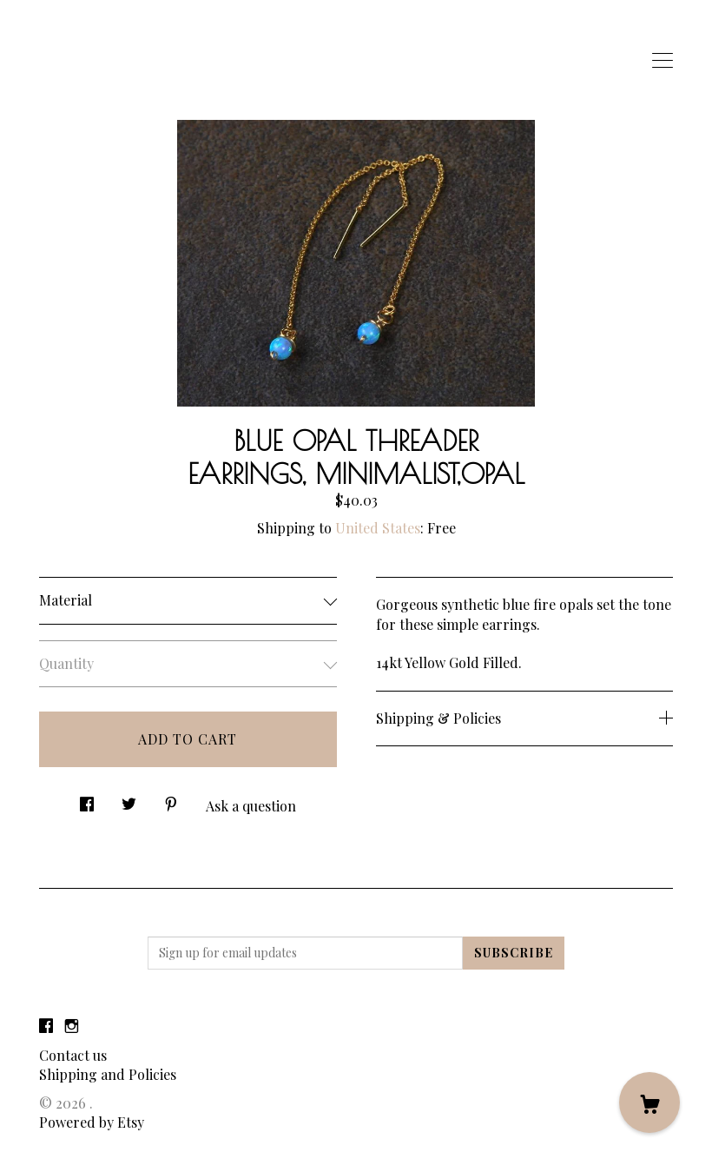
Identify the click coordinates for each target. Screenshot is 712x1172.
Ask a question (251, 806)
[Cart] (649, 1102)
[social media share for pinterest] (171, 799)
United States (377, 528)
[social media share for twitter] (129, 799)
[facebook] (46, 1025)
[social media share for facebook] (87, 799)
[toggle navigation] (662, 61)
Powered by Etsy (91, 1122)
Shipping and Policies (107, 1074)
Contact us (73, 1055)
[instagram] (71, 1025)
